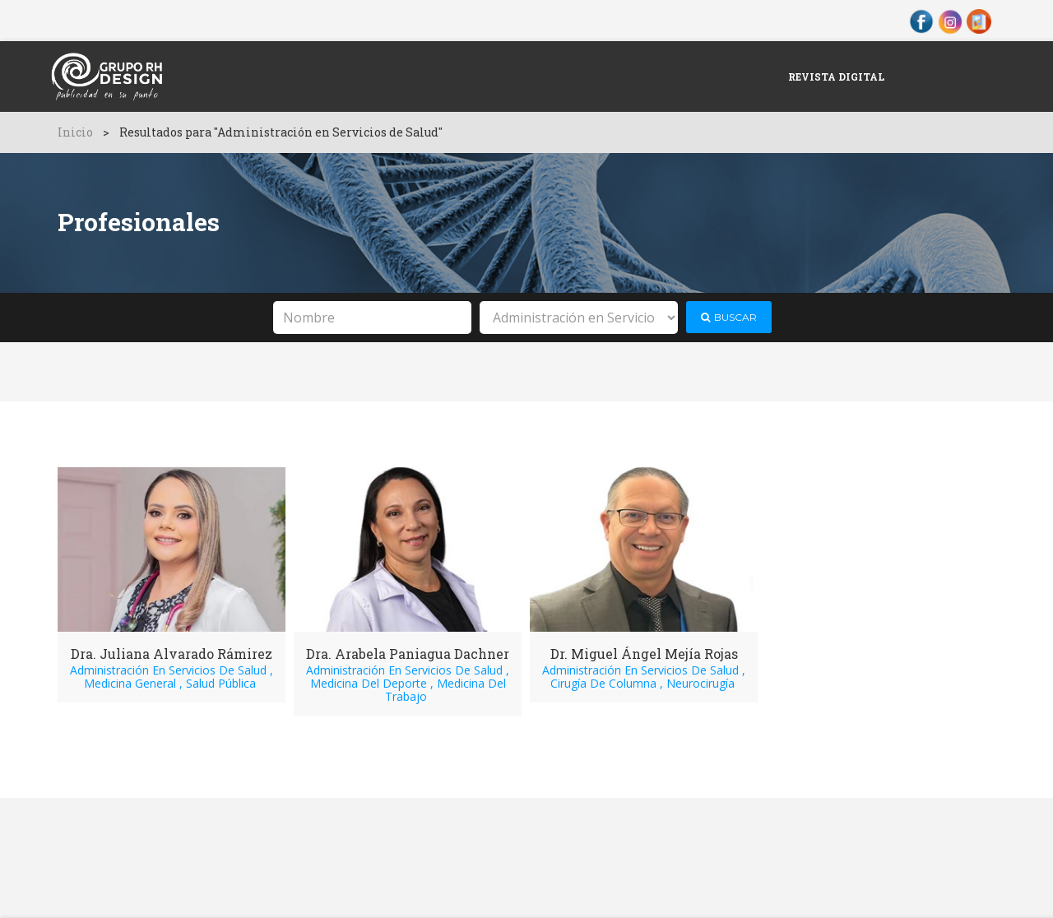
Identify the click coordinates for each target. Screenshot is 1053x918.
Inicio (75, 132)
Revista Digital (836, 76)
